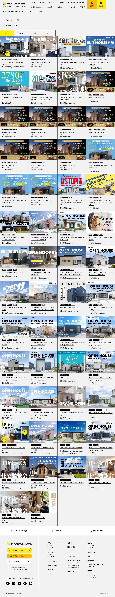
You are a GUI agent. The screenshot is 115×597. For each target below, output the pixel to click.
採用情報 (42, 2)
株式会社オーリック (92, 573)
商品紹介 (59, 7)
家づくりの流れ (52, 561)
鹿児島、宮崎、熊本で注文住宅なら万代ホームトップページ (18, 11)
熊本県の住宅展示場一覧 (73, 565)
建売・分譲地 (71, 547)
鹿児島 (21, 33)
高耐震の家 (50, 552)
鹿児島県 (49, 572)
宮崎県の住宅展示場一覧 (73, 567)
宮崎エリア (18, 569)
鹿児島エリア (11, 569)
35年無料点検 (50, 556)
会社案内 (34, 2)
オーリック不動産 (91, 577)
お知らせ (90, 556)
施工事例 (49, 7)
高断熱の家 (50, 554)
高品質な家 (50, 547)
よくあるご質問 (52, 565)
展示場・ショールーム (74, 560)
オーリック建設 (91, 575)
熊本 (48, 33)
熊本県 (49, 576)
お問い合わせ (51, 2)
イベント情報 (71, 7)
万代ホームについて (37, 7)
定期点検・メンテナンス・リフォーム (95, 565)
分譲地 (69, 552)
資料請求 (82, 7)
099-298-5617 (77, 2)
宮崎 (34, 33)
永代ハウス (90, 582)
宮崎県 (49, 574)
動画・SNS (90, 560)
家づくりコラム (72, 572)
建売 (68, 549)
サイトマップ (18, 593)
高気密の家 (50, 550)
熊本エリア (24, 569)
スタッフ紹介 (90, 545)
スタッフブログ (92, 552)
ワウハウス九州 (91, 579)
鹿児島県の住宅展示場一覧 (73, 563)
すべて (7, 33)
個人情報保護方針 (10, 593)
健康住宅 (49, 545)
